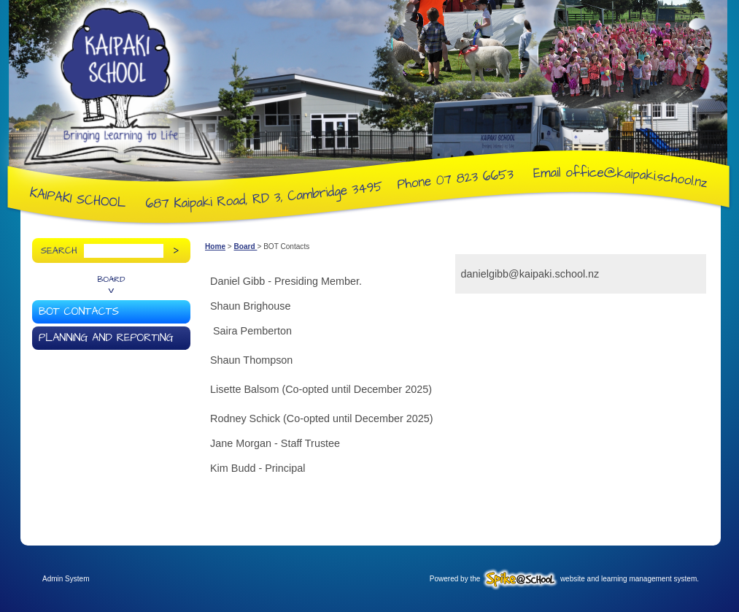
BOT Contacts (79, 312)
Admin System (65, 579)
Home (215, 246)
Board (111, 280)
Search (59, 250)
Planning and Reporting (106, 338)
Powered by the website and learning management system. (564, 579)
